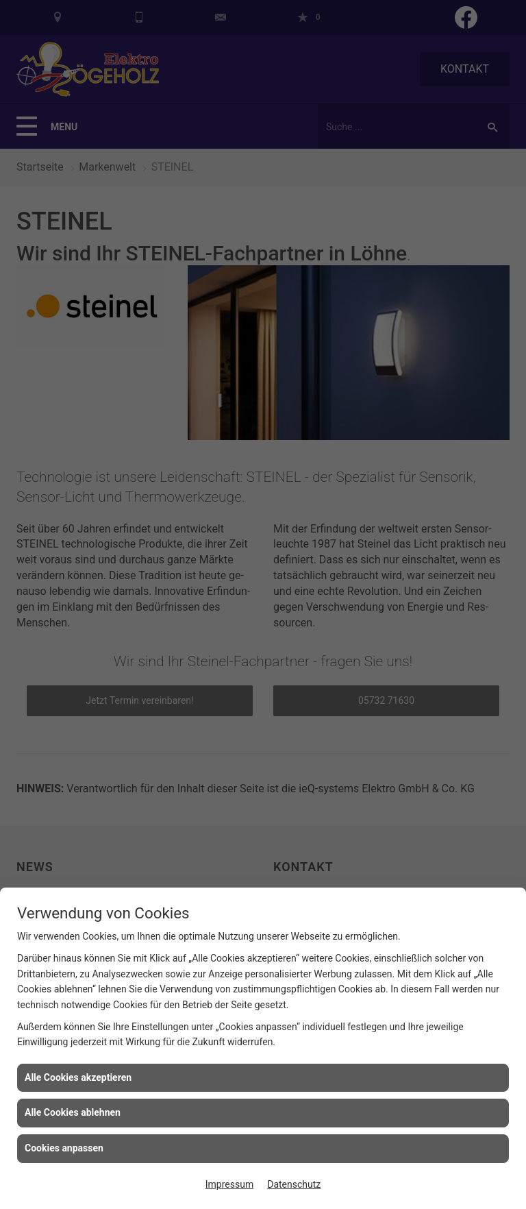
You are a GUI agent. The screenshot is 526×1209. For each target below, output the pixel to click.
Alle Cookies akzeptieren (78, 1077)
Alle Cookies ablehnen (73, 1112)
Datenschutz (294, 1184)
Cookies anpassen (64, 1148)
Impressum (229, 1184)
